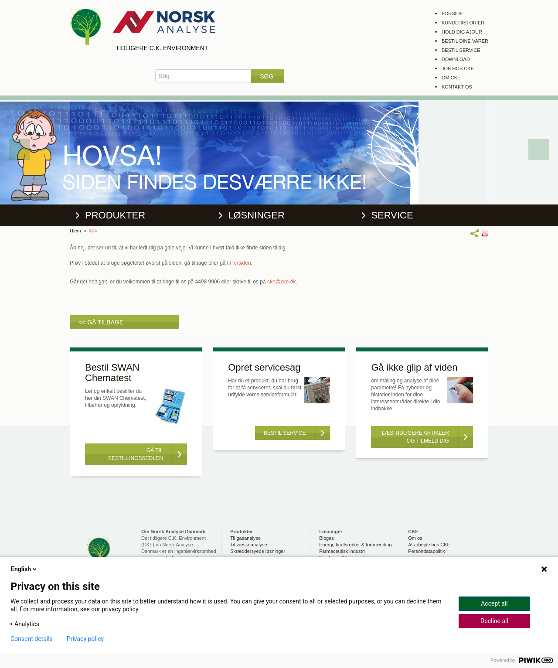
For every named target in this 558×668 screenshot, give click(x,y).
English (24, 569)
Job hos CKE (458, 68)
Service (392, 215)
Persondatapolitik (426, 551)
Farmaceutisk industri (342, 551)
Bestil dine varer (465, 41)
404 (93, 230)
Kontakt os (457, 86)
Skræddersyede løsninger (257, 551)
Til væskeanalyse (248, 544)
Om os (415, 538)
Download (456, 59)
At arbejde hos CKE (429, 544)
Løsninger (256, 215)
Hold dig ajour (462, 31)
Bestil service (461, 50)
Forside (452, 13)
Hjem (75, 230)
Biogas (326, 538)
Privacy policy (85, 638)
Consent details (31, 638)
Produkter (115, 215)
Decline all (494, 620)
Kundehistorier (463, 22)
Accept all (494, 603)
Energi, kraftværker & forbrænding (355, 544)
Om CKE (451, 77)
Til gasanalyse (245, 538)
